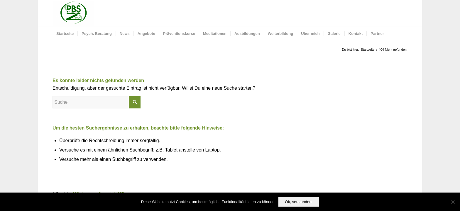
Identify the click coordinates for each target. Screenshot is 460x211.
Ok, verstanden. (298, 202)
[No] (453, 202)
